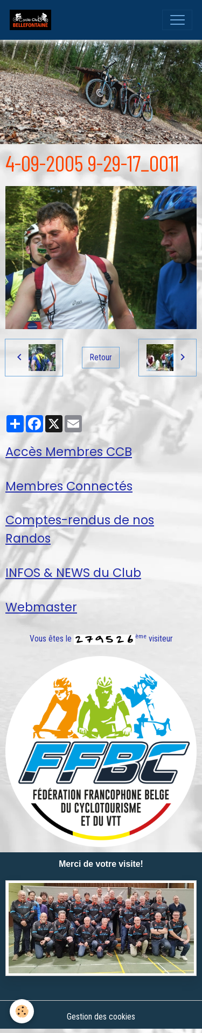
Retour (101, 357)
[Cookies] (22, 1011)
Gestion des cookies (101, 1016)
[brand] (33, 20)
